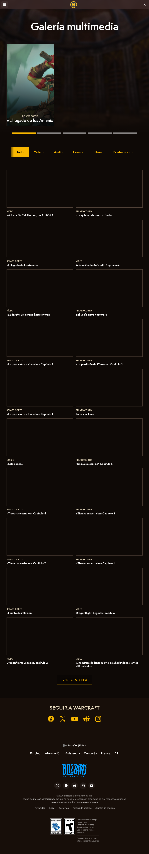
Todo (20, 152)
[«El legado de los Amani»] (24, 133)
